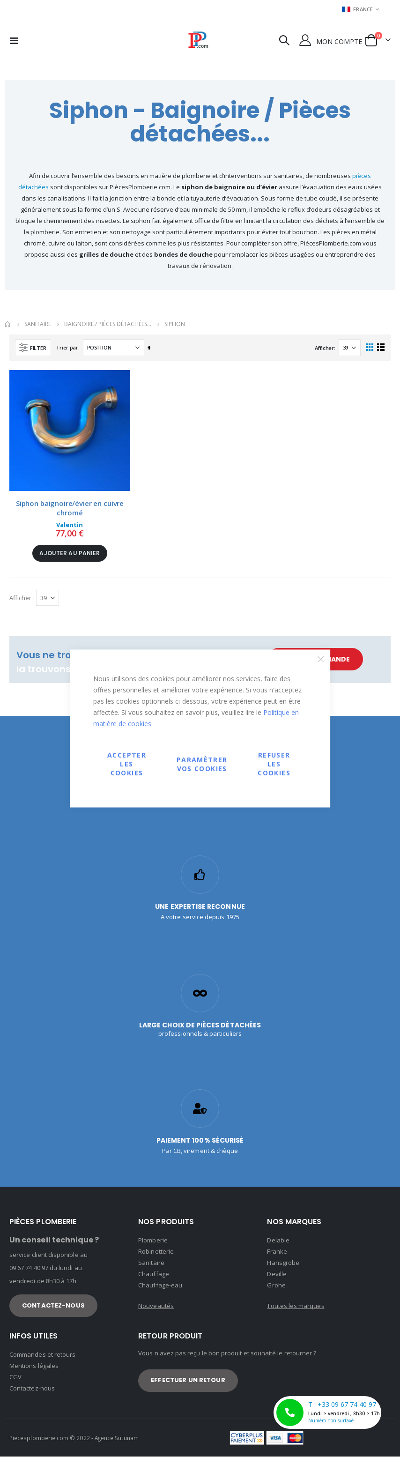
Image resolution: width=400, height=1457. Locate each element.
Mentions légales (34, 1366)
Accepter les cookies (126, 764)
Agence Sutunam (117, 1438)
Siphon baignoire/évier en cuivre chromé (70, 507)
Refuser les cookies (274, 764)
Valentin (69, 524)
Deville (276, 1274)
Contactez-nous (32, 1388)
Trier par (67, 347)
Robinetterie (156, 1252)
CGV (15, 1377)
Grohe (276, 1285)
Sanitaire (151, 1263)
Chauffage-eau (160, 1285)
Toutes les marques (295, 1306)
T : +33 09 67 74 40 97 (328, 1412)
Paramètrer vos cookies (202, 764)
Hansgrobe (283, 1263)
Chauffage (153, 1274)
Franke (277, 1252)
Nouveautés (156, 1306)
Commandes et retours (42, 1355)
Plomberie (153, 1240)
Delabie (278, 1240)
